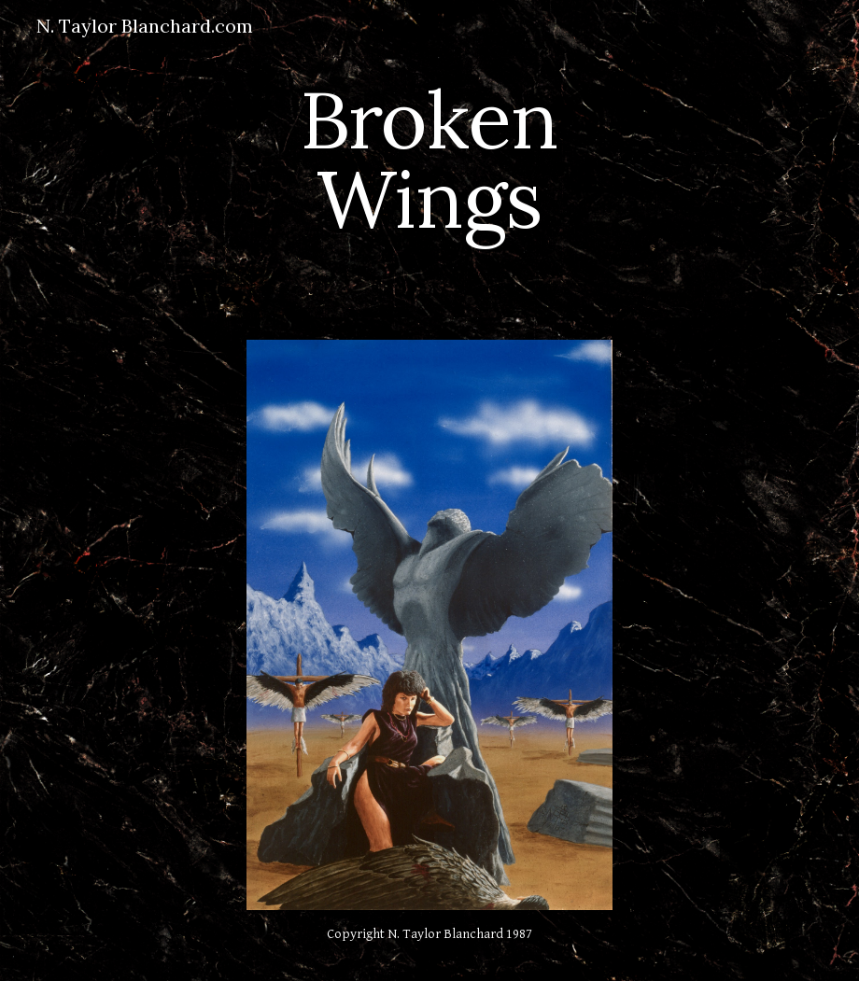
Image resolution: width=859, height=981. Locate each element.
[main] (430, 159)
